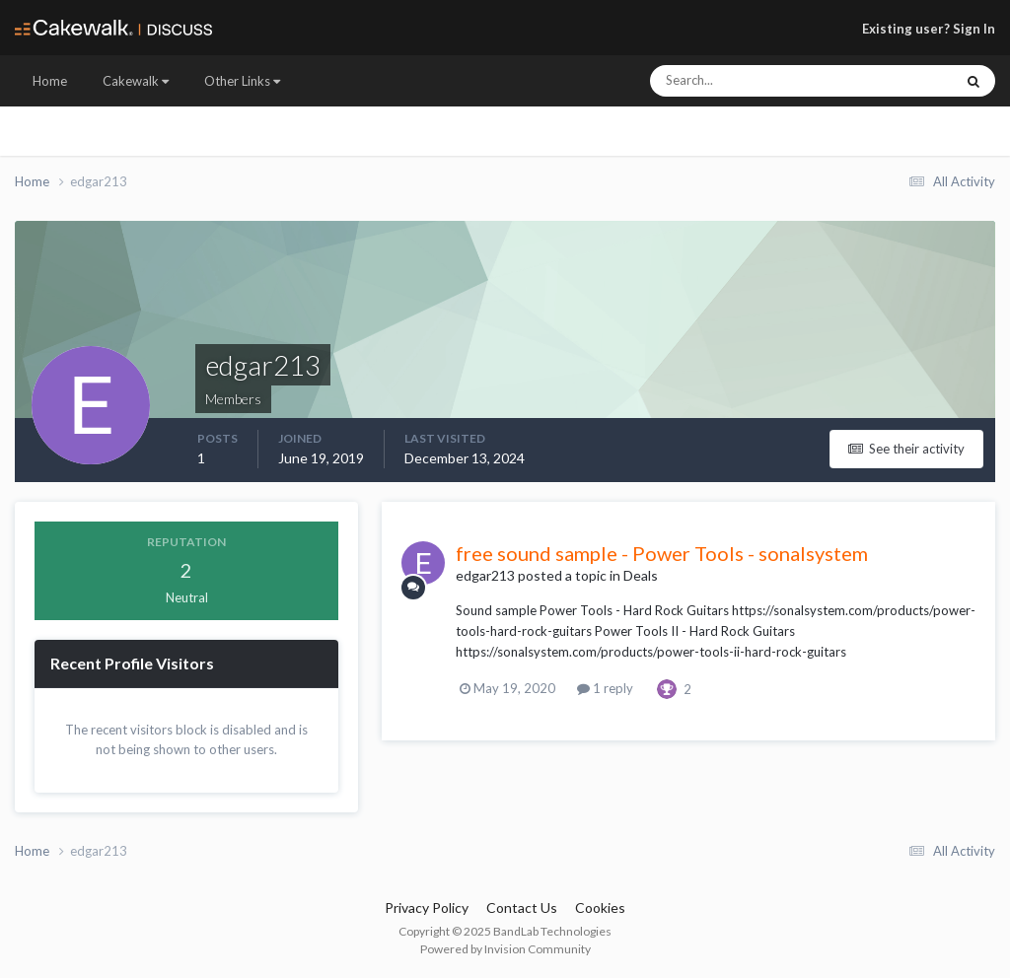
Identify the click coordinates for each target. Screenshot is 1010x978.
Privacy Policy (427, 907)
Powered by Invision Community (505, 949)
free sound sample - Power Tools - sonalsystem (662, 553)
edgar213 (485, 575)
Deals (640, 575)
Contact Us (521, 907)
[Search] (742, 81)
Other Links (242, 81)
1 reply (605, 688)
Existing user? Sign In (928, 28)
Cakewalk (136, 81)
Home (50, 81)
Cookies (600, 907)
